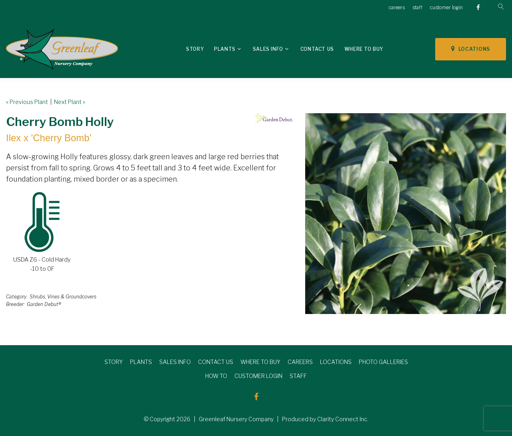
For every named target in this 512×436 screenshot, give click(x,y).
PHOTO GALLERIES (383, 361)
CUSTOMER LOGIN (258, 375)
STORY (113, 361)
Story (195, 49)
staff (417, 7)
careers (397, 7)
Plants (225, 49)
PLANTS (141, 361)
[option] (405, 213)
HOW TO (216, 375)
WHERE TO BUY (260, 361)
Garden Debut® (44, 304)
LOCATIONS (470, 49)
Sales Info (268, 49)
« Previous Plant (27, 101)
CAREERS (300, 361)
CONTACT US (215, 361)
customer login (446, 7)
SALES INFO (175, 361)
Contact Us (317, 49)
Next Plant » (69, 101)
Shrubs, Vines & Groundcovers (63, 297)
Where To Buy (363, 49)
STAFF (298, 375)
